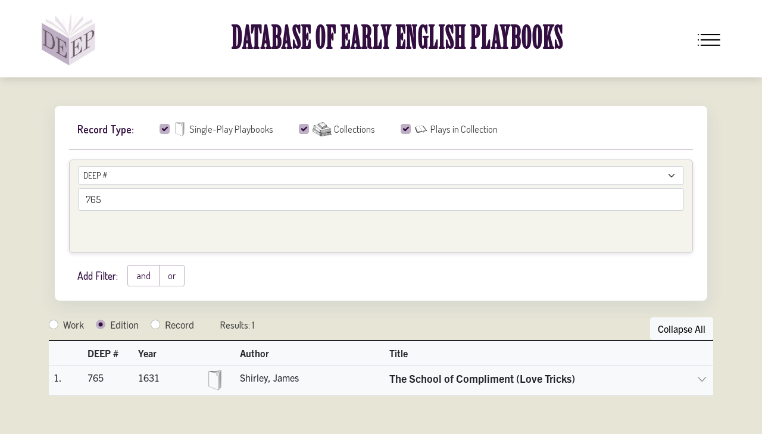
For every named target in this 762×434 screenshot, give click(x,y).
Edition (124, 324)
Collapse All (681, 329)
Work (73, 324)
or (172, 276)
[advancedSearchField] (381, 199)
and (143, 276)
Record (179, 324)
